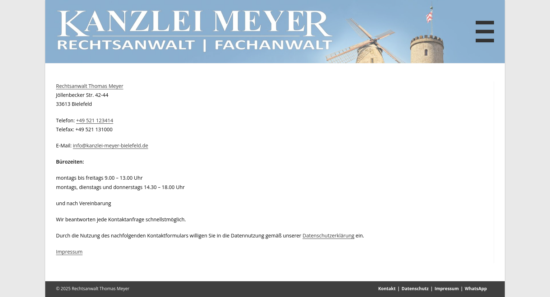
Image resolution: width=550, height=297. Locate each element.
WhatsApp (476, 289)
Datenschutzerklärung (328, 235)
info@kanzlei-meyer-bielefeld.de (110, 145)
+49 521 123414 (94, 120)
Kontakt (387, 289)
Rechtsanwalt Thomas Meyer (89, 85)
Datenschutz (415, 289)
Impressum (69, 251)
